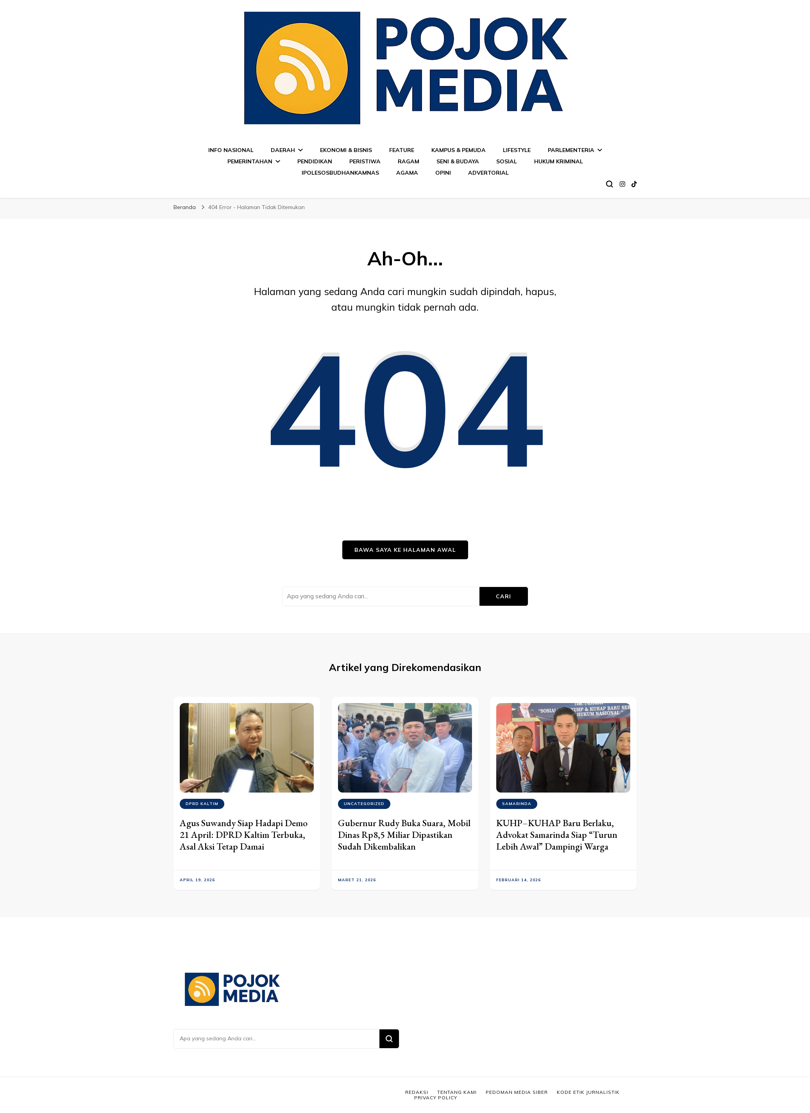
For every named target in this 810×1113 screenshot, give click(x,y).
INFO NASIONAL (231, 150)
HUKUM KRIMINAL (558, 161)
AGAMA (407, 172)
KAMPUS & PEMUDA (458, 150)
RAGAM (408, 161)
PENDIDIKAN (314, 161)
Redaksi (416, 1092)
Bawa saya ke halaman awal (405, 549)
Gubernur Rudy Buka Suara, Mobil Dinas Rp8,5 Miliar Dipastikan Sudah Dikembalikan (404, 834)
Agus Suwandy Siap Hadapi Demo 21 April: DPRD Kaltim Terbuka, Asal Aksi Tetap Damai (244, 834)
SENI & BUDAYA (457, 161)
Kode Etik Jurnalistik (588, 1092)
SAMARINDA (516, 803)
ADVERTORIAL (488, 172)
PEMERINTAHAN (249, 161)
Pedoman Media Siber (517, 1092)
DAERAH (283, 150)
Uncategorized (364, 803)
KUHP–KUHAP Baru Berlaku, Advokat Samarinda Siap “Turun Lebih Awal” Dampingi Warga (556, 834)
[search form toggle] (609, 184)
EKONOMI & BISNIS (346, 150)
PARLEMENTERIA (571, 150)
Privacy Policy (435, 1097)
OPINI (443, 172)
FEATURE (401, 150)
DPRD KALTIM (202, 803)
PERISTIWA (365, 161)
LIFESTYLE (517, 150)
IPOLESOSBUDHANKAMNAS (340, 172)
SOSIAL (506, 161)
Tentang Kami (457, 1092)
